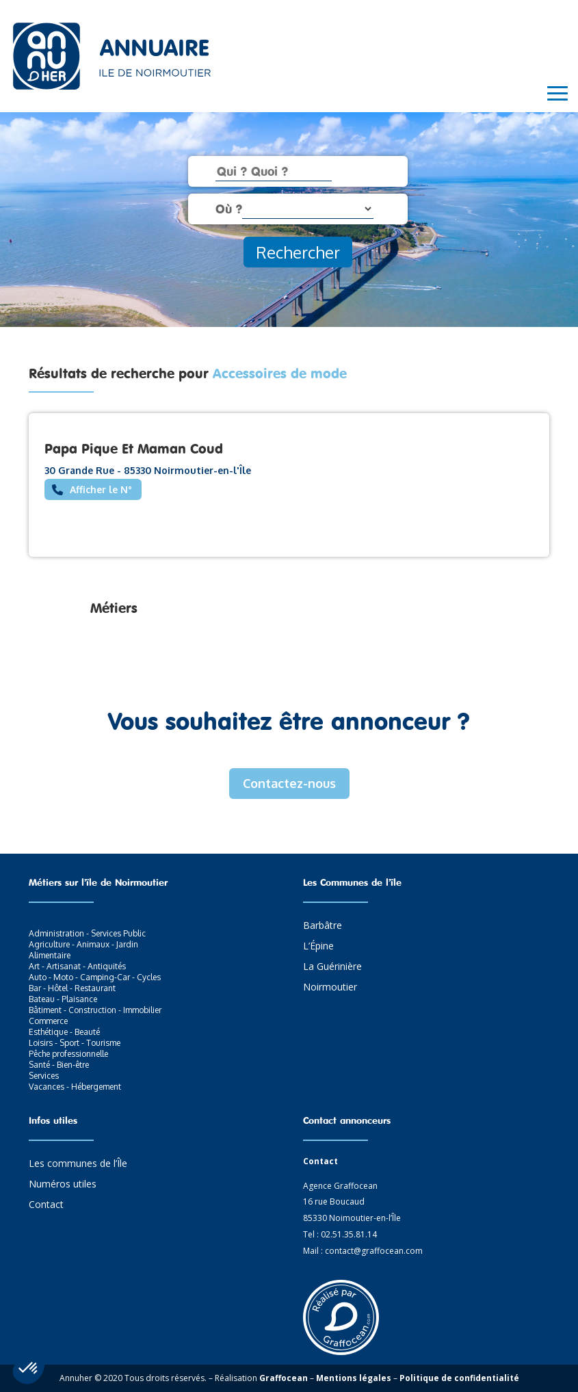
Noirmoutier (330, 987)
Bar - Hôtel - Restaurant (72, 988)
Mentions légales (353, 1378)
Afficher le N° (101, 489)
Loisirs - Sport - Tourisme (74, 1043)
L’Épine (318, 946)
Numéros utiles (62, 1184)
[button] (28, 1368)
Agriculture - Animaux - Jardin (83, 944)
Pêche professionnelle (68, 1054)
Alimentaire (49, 955)
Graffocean (283, 1378)
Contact (46, 1205)
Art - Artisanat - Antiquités (77, 966)
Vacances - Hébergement (75, 1086)
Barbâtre (322, 926)
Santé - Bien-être (59, 1065)
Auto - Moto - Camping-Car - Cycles (95, 977)
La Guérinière (332, 967)
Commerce (48, 1021)
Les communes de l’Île (78, 1164)
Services (44, 1076)
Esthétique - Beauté (64, 1032)
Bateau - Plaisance (63, 999)
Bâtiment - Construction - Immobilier (95, 1010)
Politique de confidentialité (459, 1378)
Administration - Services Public (87, 933)
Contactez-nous (289, 783)
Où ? (228, 208)
